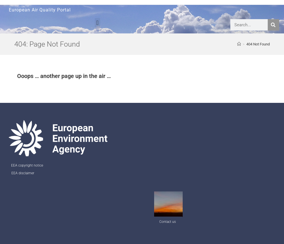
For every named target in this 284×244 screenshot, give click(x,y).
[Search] (273, 25)
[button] (97, 22)
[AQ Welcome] (239, 44)
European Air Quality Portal (40, 10)
